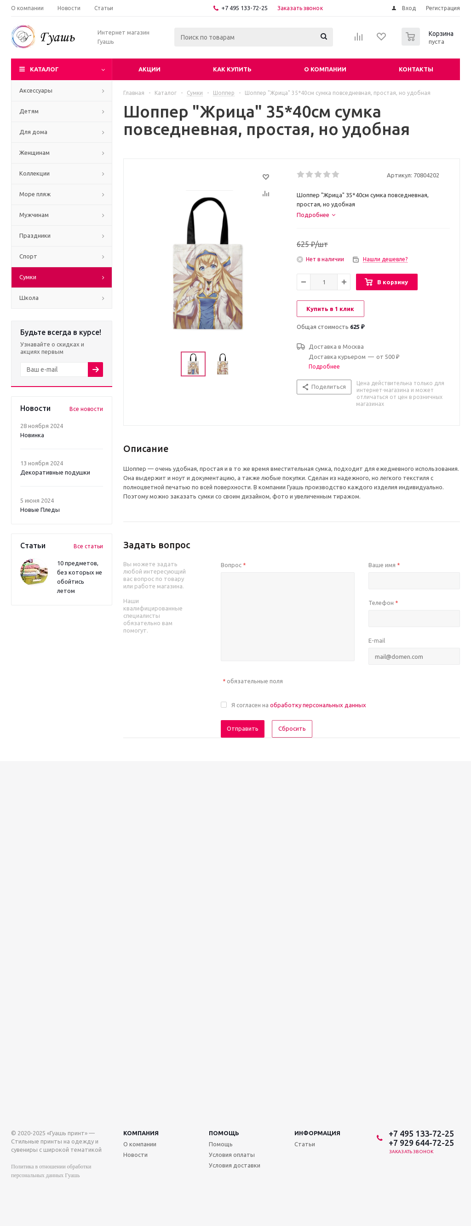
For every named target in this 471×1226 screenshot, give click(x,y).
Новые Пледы (40, 509)
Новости (135, 1154)
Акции (149, 69)
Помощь (224, 1133)
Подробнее (324, 367)
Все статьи (88, 546)
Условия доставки (234, 1165)
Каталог (44, 69)
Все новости (86, 409)
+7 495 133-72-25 (244, 8)
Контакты (416, 69)
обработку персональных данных (318, 705)
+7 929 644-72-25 (421, 1142)
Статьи (304, 1144)
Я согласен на (298, 705)
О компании (325, 69)
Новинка (32, 435)
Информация (317, 1133)
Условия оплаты (232, 1154)
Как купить (232, 69)
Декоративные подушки (55, 472)
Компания (141, 1133)
